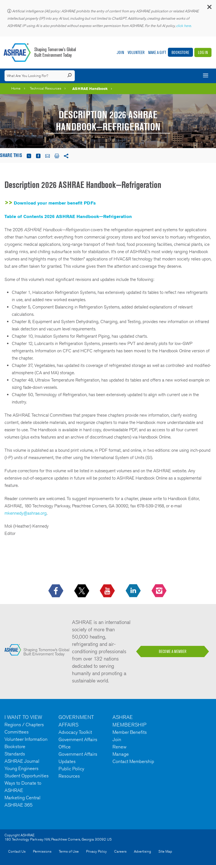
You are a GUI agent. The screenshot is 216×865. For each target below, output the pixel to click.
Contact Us (17, 851)
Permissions (42, 851)
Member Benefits (129, 732)
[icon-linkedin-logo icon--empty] (133, 591)
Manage (120, 754)
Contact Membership (133, 761)
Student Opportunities (26, 775)
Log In (203, 52)
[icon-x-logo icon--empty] (82, 591)
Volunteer (136, 52)
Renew (119, 747)
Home (16, 88)
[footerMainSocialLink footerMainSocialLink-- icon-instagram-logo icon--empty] (159, 591)
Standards (14, 754)
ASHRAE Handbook (90, 88)
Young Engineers (21, 768)
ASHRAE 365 (18, 805)
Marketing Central (22, 797)
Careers (120, 851)
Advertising (142, 851)
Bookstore (180, 52)
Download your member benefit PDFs (55, 203)
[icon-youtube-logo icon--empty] (107, 591)
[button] (209, 8)
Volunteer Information (26, 739)
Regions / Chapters (24, 724)
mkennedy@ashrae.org (25, 513)
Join (120, 52)
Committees (16, 732)
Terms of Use (69, 851)
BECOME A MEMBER (172, 651)
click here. (184, 25)
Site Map (165, 851)
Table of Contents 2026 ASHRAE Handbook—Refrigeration (68, 216)
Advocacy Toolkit (75, 732)
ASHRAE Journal (21, 761)
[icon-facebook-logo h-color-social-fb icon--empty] (56, 591)
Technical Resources (45, 88)
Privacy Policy (96, 851)
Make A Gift (157, 52)
